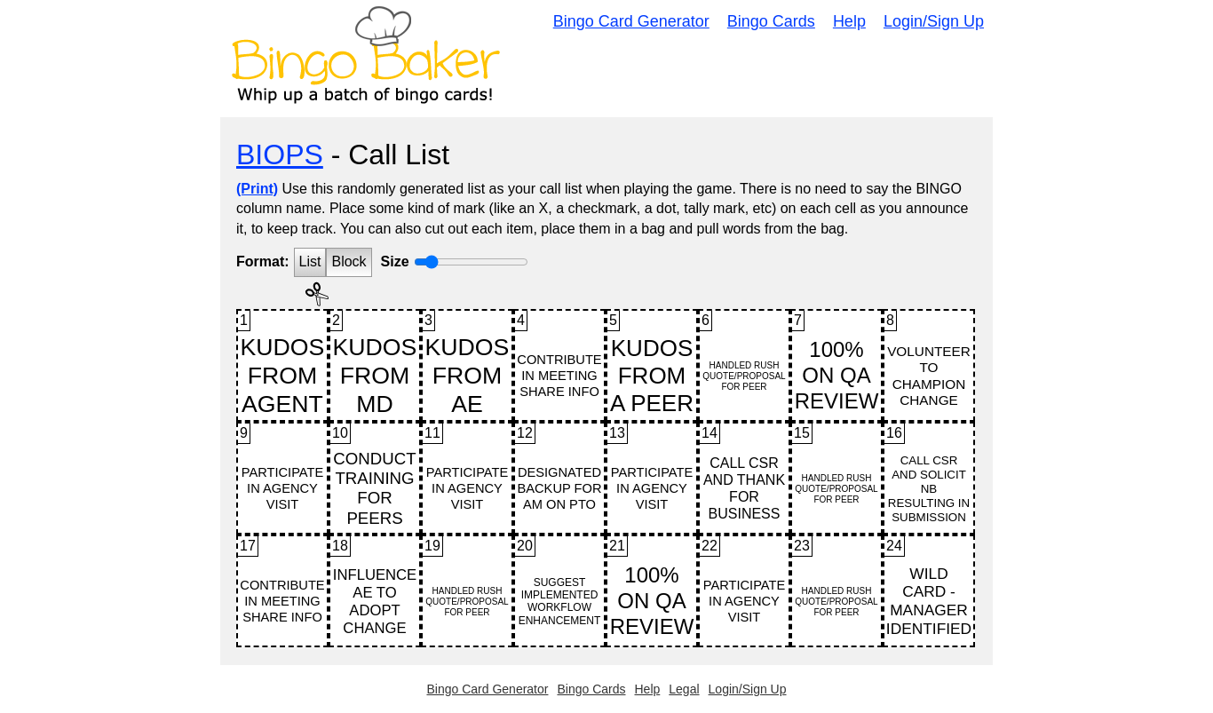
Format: (262, 261)
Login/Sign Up (934, 21)
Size (395, 261)
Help (849, 21)
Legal (684, 689)
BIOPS (279, 154)
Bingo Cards (771, 21)
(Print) (257, 188)
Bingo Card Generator (631, 21)
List (310, 261)
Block (348, 261)
